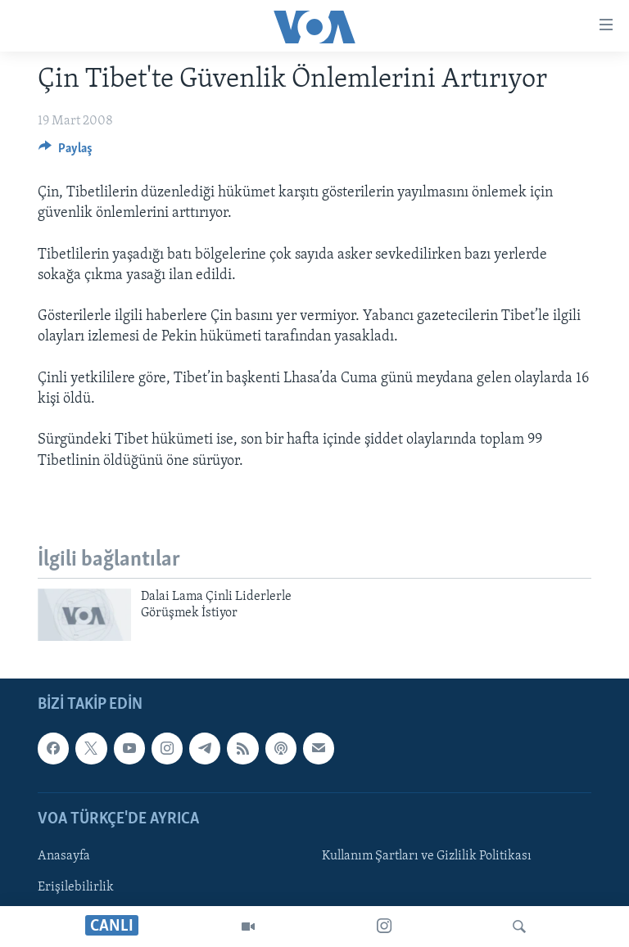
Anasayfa (64, 856)
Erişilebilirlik (76, 887)
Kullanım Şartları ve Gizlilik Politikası (427, 856)
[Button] (65, 152)
